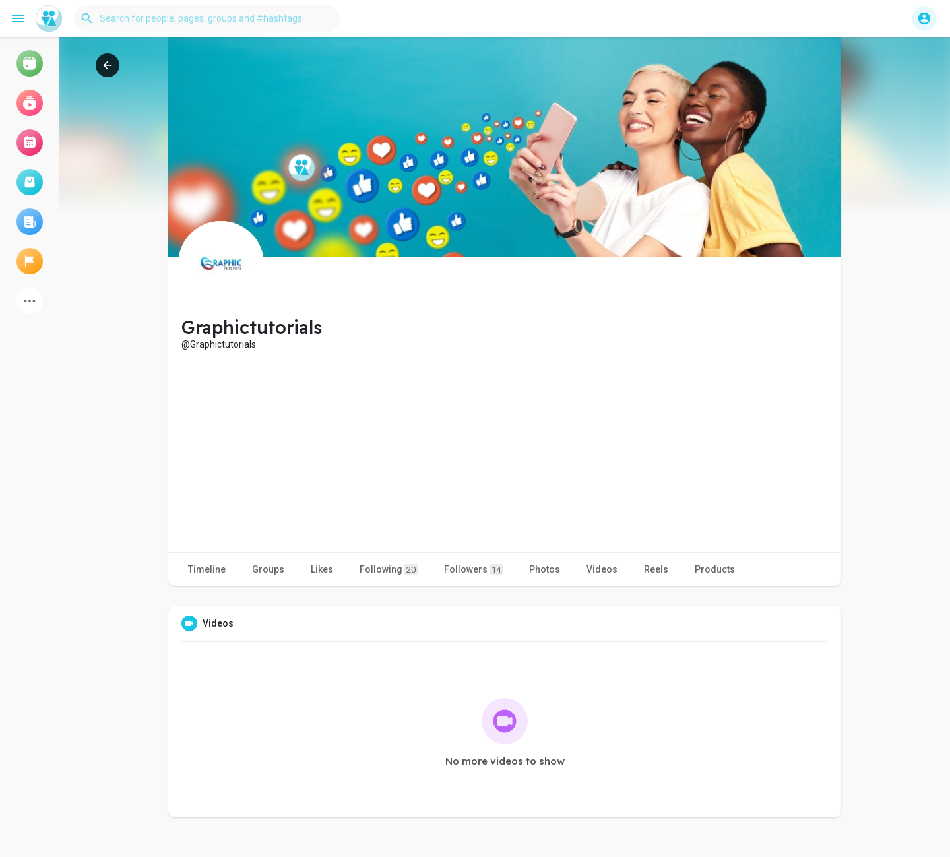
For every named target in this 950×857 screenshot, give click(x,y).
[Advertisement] (504, 450)
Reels (656, 569)
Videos (602, 569)
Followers (473, 569)
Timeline (207, 569)
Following (389, 569)
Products (715, 569)
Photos (544, 569)
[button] (207, 18)
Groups (268, 569)
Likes (322, 569)
